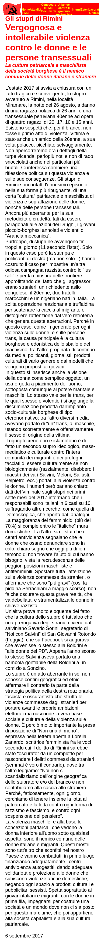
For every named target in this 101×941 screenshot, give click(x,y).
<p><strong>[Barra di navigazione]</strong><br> (51, 7)
